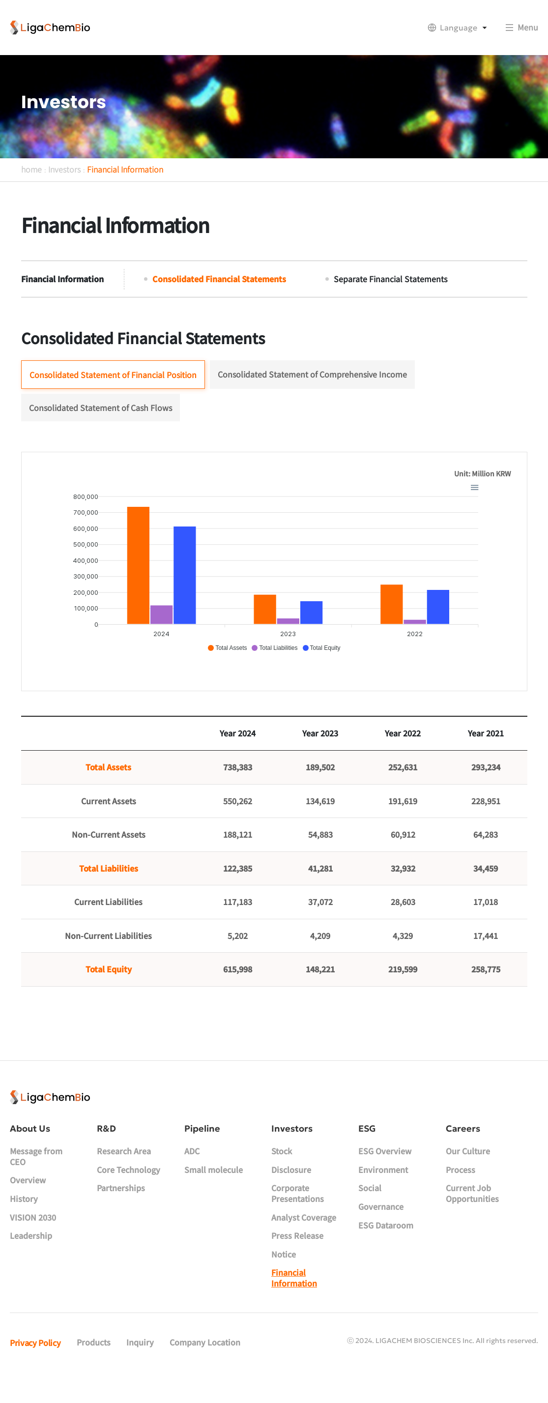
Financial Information (125, 188)
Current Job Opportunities (472, 1218)
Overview (28, 1205)
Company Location (205, 1367)
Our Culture (468, 1176)
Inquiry (140, 1367)
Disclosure (291, 1194)
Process (460, 1194)
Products (94, 1367)
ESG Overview (384, 1176)
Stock (281, 1176)
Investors (64, 188)
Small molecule (213, 1194)
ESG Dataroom (385, 1250)
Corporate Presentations (297, 1218)
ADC (192, 1176)
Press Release (297, 1260)
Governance (381, 1231)
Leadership (31, 1260)
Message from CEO (36, 1181)
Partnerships (121, 1213)
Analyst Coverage (303, 1242)
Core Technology (128, 1194)
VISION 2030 (33, 1242)
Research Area (124, 1176)
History (24, 1223)
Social (369, 1213)
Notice (283, 1279)
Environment (383, 1194)
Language (458, 27)
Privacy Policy (35, 1367)
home (31, 188)
